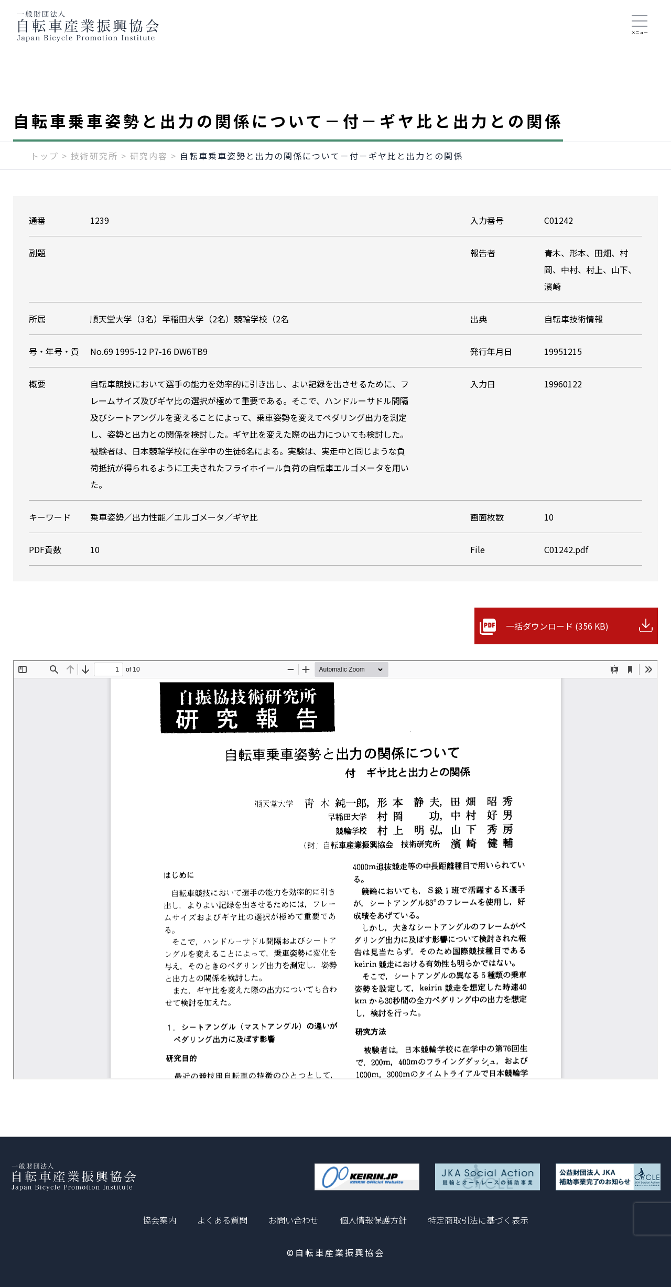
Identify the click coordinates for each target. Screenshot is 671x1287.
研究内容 (149, 155)
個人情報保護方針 (373, 1220)
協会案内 (159, 1220)
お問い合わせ (293, 1220)
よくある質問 (222, 1220)
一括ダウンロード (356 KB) (557, 626)
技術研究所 (94, 155)
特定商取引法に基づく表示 (478, 1220)
